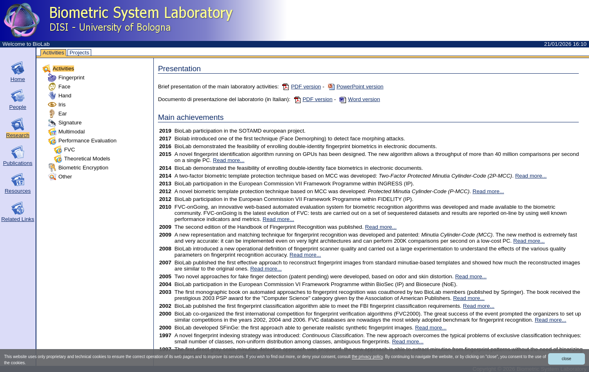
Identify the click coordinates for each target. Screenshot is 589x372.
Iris (62, 104)
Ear (62, 113)
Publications (17, 163)
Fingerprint (71, 77)
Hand (65, 95)
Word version (359, 99)
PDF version (301, 86)
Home (18, 79)
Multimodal (71, 132)
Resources (17, 191)
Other (65, 177)
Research (17, 135)
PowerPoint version (356, 86)
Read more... (229, 160)
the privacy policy (367, 356)
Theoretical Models (87, 159)
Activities (53, 53)
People (18, 107)
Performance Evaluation (87, 141)
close (566, 358)
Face (64, 86)
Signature (70, 122)
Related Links (17, 219)
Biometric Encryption (83, 168)
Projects (79, 53)
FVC (69, 150)
